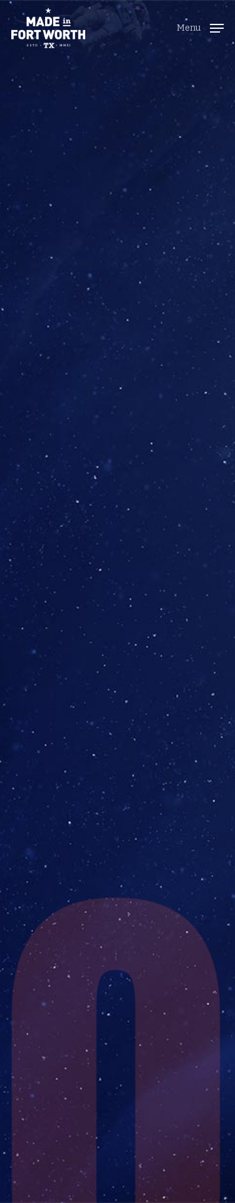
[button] (200, 26)
